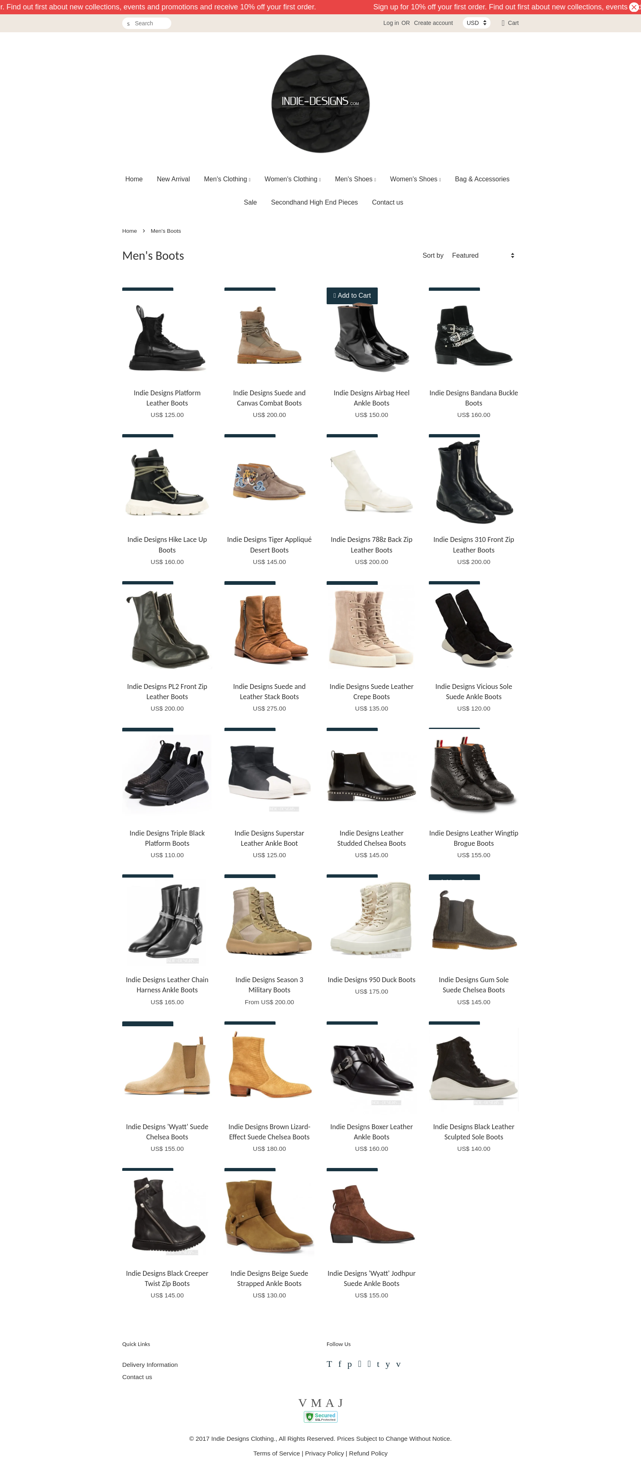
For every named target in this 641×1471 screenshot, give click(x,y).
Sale (250, 202)
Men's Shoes (355, 179)
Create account (433, 23)
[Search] (146, 23)
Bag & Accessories (482, 179)
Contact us (387, 202)
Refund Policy (368, 1453)
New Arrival (173, 179)
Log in (391, 23)
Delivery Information (150, 1364)
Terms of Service (276, 1453)
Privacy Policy (324, 1453)
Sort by (433, 255)
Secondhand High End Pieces (314, 202)
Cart (513, 23)
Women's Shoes (415, 179)
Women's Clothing (292, 179)
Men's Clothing (227, 179)
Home (134, 179)
